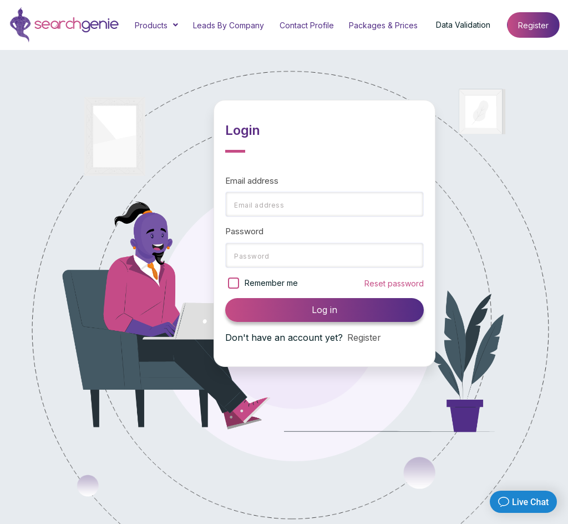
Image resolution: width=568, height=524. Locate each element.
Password (244, 231)
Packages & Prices (383, 25)
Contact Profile (307, 25)
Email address (251, 180)
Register (533, 25)
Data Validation (463, 24)
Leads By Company (228, 25)
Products (156, 26)
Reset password (394, 283)
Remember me (271, 283)
